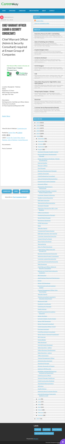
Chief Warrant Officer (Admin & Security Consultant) (14, 30)
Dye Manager (42, 168)
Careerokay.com (22, 128)
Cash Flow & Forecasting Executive (48, 261)
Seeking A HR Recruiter (44, 369)
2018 (38, 136)
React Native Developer (45, 241)
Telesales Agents (42, 228)
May (39, 404)
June (39, 401)
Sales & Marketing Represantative (47, 179)
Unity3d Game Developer (45, 345)
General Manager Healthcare (46, 378)
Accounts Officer (43, 184)
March (40, 410)
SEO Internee (42, 337)
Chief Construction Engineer (46, 381)
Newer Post (6, 191)
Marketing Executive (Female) (46, 215)
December (41, 138)
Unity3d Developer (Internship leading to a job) (47, 394)
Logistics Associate (43, 173)
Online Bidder (42, 340)
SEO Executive (42, 275)
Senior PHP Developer (44, 321)
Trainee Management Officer (46, 358)
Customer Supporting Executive (47, 236)
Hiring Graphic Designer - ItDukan (44, 91)
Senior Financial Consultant (46, 324)
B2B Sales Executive (43, 200)
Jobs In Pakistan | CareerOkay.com (18, 140)
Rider (39, 226)
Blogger (36, 438)
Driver (39, 280)
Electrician (37, 99)
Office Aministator (43, 355)
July (39, 399)
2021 (38, 128)
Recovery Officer (42, 165)
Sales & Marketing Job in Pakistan (44, 42)
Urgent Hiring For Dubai (45, 239)
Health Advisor (42, 309)
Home (16, 191)
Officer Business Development (46, 350)
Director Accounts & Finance (46, 366)
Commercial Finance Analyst (46, 231)
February (40, 412)
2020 (38, 131)
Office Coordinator (43, 212)
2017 (38, 418)
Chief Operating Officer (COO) (47, 326)
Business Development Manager (47, 171)
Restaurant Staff (42, 301)
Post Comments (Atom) (20, 197)
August (40, 149)
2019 (38, 133)
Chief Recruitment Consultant (46, 332)
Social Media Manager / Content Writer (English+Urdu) (47, 191)
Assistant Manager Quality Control (48, 152)
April (39, 407)
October (40, 144)
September (41, 147)
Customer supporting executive (47, 259)
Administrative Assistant (45, 361)
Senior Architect (42, 316)
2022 (38, 125)
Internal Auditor (42, 163)
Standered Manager (43, 363)
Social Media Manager (44, 218)
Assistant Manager (43, 205)
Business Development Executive (47, 253)
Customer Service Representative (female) (46, 107)
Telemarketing (42, 244)
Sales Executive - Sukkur (45, 347)
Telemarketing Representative (46, 203)
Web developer (42, 342)
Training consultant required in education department (47, 297)
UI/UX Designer (39, 66)
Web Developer (42, 264)
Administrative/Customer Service (47, 391)
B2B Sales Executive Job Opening (47, 233)
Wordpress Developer (44, 220)
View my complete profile (41, 23)
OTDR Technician (43, 223)
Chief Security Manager (44, 306)
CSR (35, 74)
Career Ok (9, 137)
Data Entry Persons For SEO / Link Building (46, 34)
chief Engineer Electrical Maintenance (48, 278)
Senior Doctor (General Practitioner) (48, 334)
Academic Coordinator (44, 304)
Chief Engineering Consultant (46, 176)
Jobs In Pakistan (57, 429)
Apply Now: (6, 116)
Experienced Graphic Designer (46, 181)
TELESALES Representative (46, 383)
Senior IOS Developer (44, 283)
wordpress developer (40, 58)
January (40, 415)
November (41, 141)
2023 (38, 122)
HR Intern (41, 386)
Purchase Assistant (43, 329)
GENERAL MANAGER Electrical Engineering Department (47, 372)
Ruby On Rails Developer (45, 247)
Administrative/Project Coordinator (48, 256)
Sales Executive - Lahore (45, 353)
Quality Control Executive (45, 198)
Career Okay (16, 137)
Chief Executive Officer (44, 375)
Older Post (25, 191)
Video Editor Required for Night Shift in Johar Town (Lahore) (47, 82)
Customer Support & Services (46, 195)
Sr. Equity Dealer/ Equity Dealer (47, 318)
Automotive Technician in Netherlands (45, 187)
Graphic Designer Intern (41, 50)
